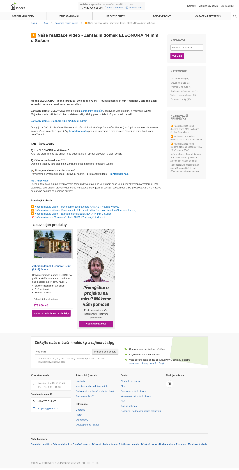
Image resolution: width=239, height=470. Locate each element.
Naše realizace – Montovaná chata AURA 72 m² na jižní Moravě (70, 217)
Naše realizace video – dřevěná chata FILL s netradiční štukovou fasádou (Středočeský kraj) (85, 210)
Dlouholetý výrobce (131, 381)
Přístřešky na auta (129, 444)
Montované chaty (197, 444)
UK (78, 463)
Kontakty (192, 6)
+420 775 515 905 (93, 7)
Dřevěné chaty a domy (104, 444)
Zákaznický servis (208, 6)
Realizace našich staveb (133, 391)
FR (83, 463)
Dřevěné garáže (81, 444)
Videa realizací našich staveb (136, 396)
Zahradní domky (62, 444)
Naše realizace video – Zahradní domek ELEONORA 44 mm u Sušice (73, 213)
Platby (79, 414)
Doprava (80, 409)
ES (97, 463)
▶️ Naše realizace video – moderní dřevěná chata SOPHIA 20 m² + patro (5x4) (186, 147)
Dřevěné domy (149, 444)
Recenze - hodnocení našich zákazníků (141, 411)
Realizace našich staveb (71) (184, 91)
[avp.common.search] (235, 16)
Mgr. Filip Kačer (40, 180)
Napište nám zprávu (96, 323)
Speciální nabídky (41, 444)
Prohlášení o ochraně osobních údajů (95, 391)
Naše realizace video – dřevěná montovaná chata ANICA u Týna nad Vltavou (77, 206)
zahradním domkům (92, 111)
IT (93, 463)
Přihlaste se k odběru (105, 351)
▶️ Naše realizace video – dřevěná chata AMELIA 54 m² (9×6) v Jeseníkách (184, 129)
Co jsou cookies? (85, 396)
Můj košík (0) (227, 6)
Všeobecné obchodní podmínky (92, 386)
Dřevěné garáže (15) (180, 83)
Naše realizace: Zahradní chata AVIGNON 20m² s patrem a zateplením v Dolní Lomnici (185, 157)
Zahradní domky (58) (180, 99)
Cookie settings (129, 406)
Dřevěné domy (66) (179, 78)
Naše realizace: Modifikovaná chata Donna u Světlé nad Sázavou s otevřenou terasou (184, 168)
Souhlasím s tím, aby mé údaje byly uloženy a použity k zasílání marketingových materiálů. (71, 360)
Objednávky (82, 419)
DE (88, 463)
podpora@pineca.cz (47, 408)
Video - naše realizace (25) (183, 95)
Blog (123, 386)
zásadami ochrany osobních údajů (147, 363)
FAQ (123, 401)
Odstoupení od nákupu (87, 424)
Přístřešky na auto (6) (180, 87)
